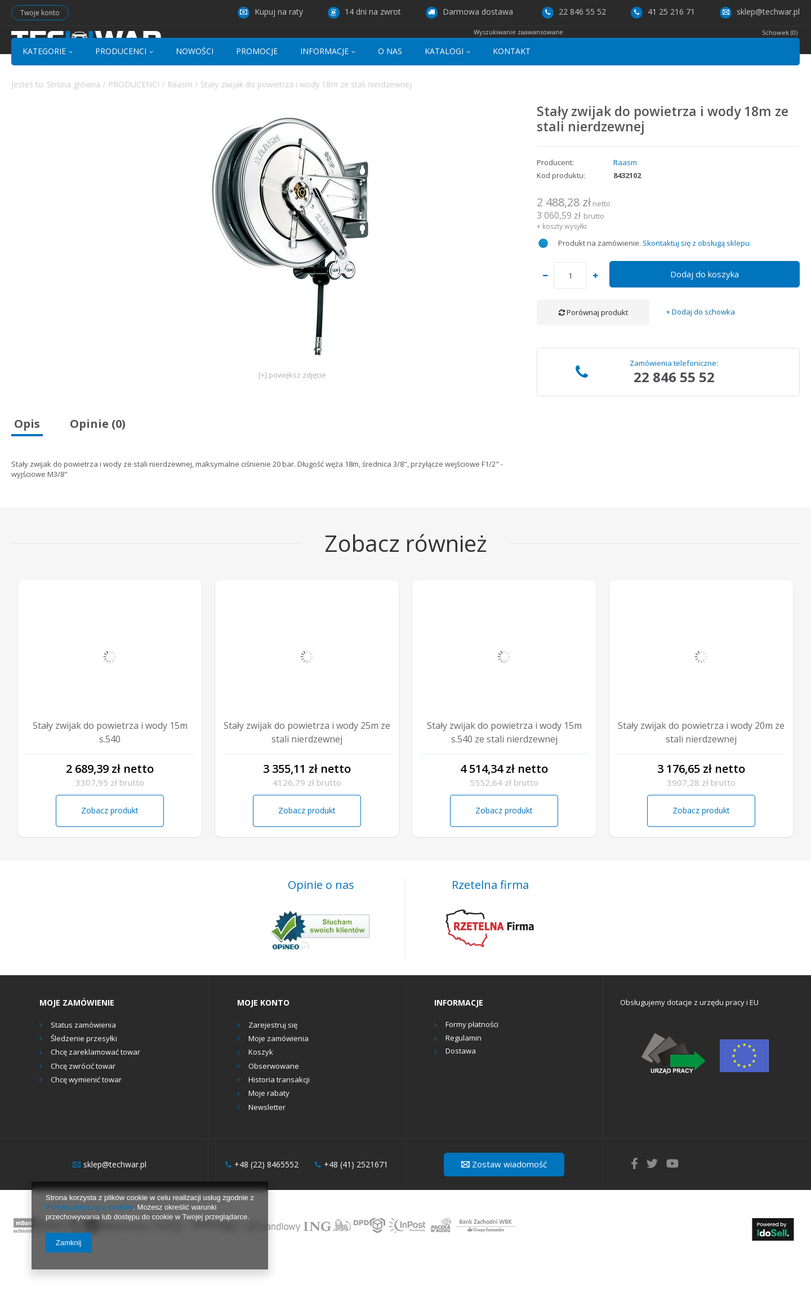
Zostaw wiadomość (504, 1205)
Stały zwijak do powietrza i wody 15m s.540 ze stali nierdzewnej (504, 773)
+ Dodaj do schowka (700, 353)
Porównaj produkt (593, 353)
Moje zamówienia (278, 1080)
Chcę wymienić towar (86, 1121)
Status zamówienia (83, 1065)
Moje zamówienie (76, 1044)
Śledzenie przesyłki (84, 1080)
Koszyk (260, 1093)
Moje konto (263, 1044)
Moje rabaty (268, 1134)
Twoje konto (40, 12)
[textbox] (393, 49)
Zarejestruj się (272, 1065)
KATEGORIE (44, 92)
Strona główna (73, 125)
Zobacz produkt (110, 851)
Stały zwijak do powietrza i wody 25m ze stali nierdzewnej (307, 773)
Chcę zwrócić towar (83, 1107)
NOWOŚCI (194, 92)
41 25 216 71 (663, 11)
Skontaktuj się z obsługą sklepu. (697, 283)
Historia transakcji (279, 1121)
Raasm (180, 125)
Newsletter (267, 1148)
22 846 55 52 (574, 11)
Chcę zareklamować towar (95, 1093)
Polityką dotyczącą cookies (89, 1207)
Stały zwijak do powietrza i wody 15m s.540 (110, 773)
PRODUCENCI (120, 92)
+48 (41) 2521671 (351, 1206)
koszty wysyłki (564, 267)
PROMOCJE (257, 92)
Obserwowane (273, 1107)
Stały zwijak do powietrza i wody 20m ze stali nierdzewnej (701, 773)
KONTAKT (512, 92)
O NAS (390, 92)
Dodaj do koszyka (704, 315)
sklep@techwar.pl (760, 11)
